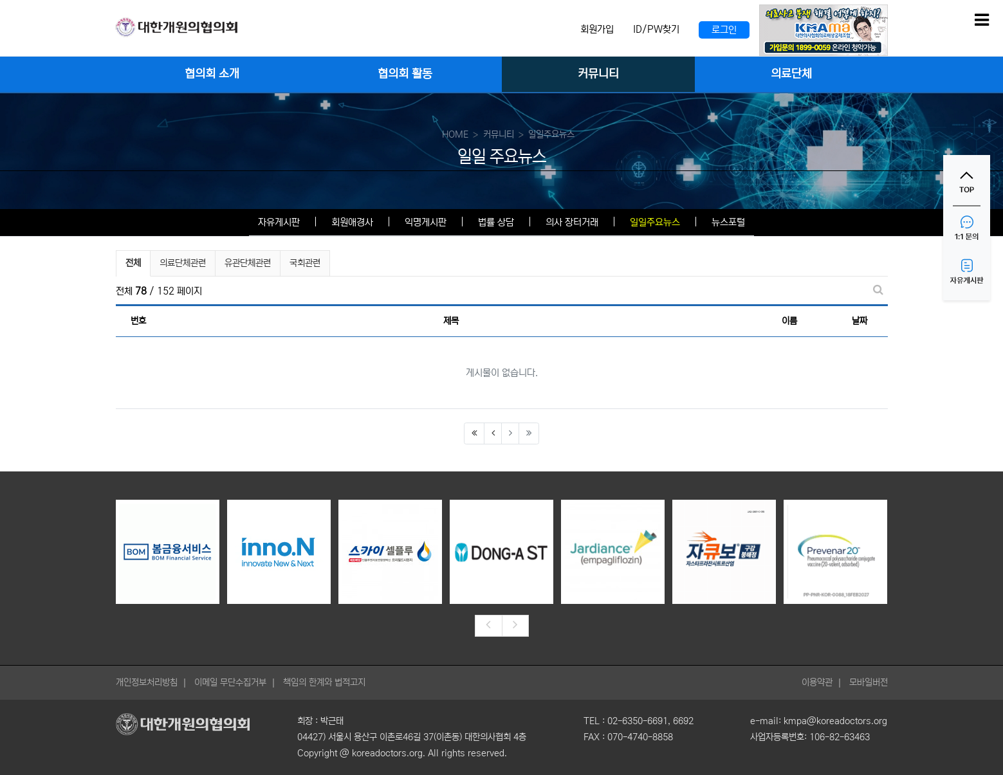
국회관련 (305, 263)
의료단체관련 (183, 263)
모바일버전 (868, 682)
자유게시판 (279, 222)
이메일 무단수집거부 (230, 682)
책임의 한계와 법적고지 (324, 682)
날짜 (859, 321)
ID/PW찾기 (656, 29)
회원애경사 (352, 222)
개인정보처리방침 (147, 682)
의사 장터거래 (572, 222)
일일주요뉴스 (655, 222)
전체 (133, 263)
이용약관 (817, 682)
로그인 (724, 29)
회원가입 (597, 29)
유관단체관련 (248, 263)
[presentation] (488, 626)
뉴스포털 (728, 222)
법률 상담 (496, 222)
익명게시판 (425, 222)
